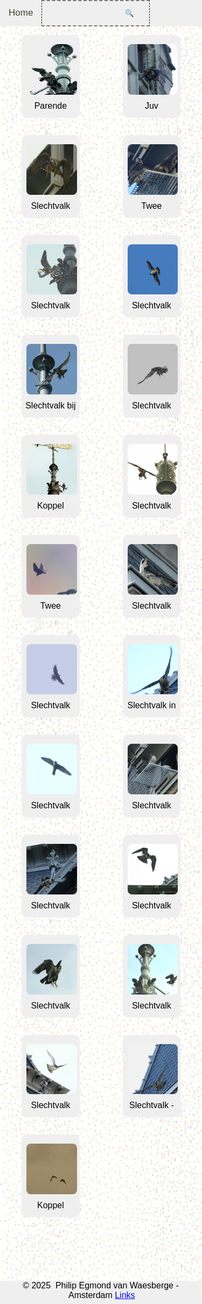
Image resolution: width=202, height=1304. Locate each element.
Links (125, 1295)
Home (21, 13)
